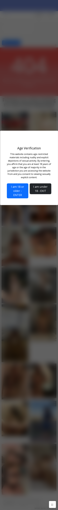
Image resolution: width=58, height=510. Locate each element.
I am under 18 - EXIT (40, 189)
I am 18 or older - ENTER (17, 191)
